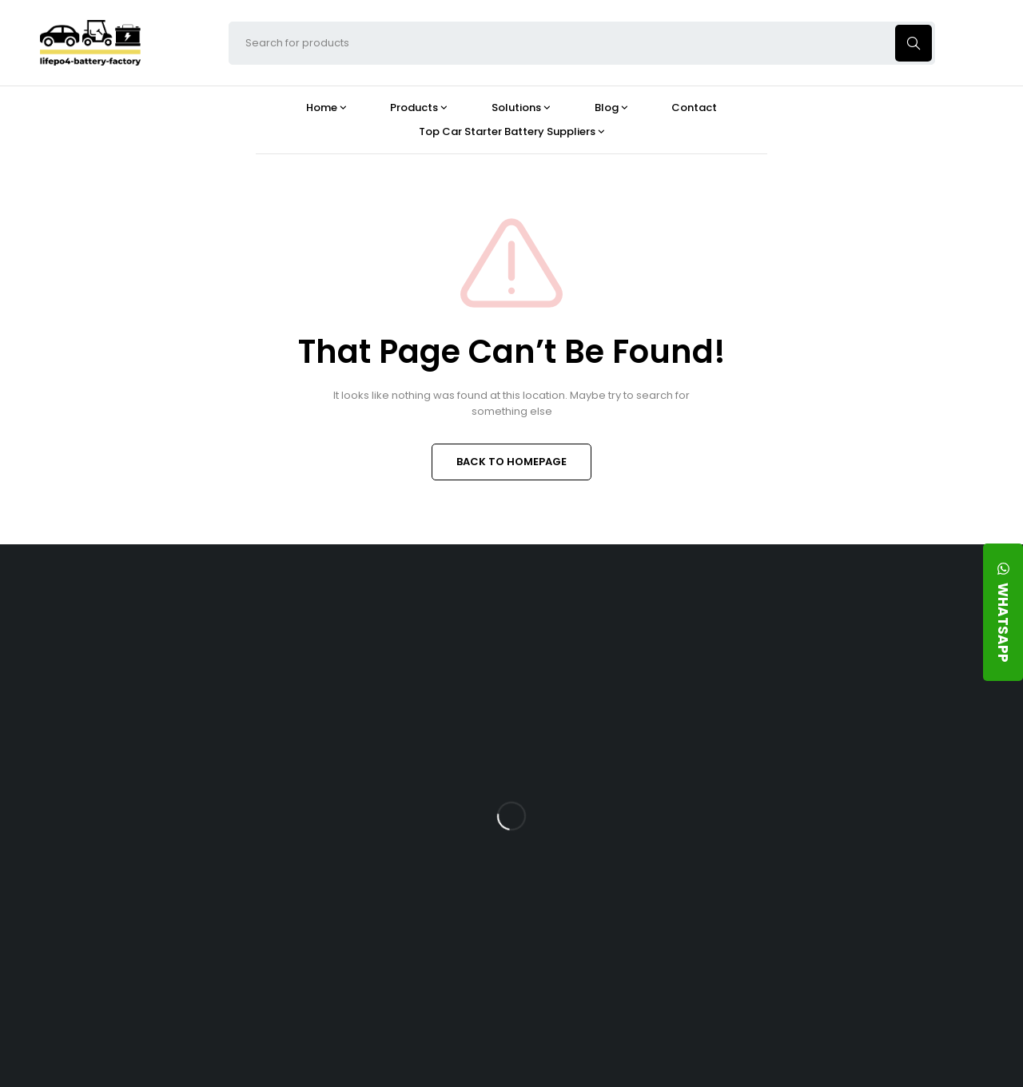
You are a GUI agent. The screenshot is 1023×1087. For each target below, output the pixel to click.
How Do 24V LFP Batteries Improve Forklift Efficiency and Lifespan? (638, 855)
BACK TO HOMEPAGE (511, 461)
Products (449, 614)
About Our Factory (325, 614)
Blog (587, 614)
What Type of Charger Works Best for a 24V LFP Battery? (636, 731)
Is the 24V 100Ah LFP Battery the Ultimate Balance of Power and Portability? (631, 668)
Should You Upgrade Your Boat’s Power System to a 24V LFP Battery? (627, 918)
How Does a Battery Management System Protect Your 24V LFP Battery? (630, 794)
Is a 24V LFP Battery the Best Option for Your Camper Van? (632, 980)
